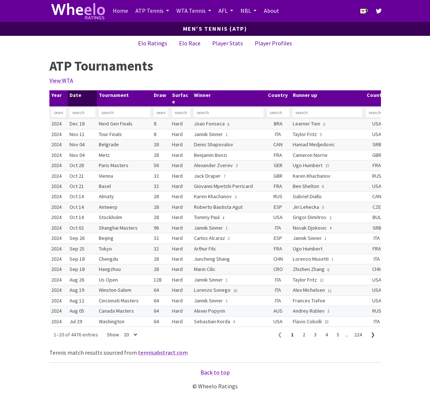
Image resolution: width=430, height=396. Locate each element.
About (271, 10)
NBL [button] (246, 10)
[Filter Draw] (161, 112)
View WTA (61, 80)
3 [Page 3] (315, 334)
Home (120, 10)
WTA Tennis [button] (191, 10)
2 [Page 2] (304, 334)
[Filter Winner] (228, 112)
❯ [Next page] (373, 334)
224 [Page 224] (358, 334)
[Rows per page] (130, 334)
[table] (215, 208)
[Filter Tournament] (124, 112)
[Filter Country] (278, 112)
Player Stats (227, 43)
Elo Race (190, 43)
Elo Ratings (152, 43)
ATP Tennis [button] (150, 10)
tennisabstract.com (163, 352)
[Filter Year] (58, 112)
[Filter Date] (82, 112)
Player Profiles (273, 43)
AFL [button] (223, 10)
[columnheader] (58, 98)
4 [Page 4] (326, 334)
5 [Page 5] (338, 334)
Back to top (215, 372)
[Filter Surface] (181, 112)
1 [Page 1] (292, 334)
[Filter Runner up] (327, 112)
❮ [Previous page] (280, 334)
